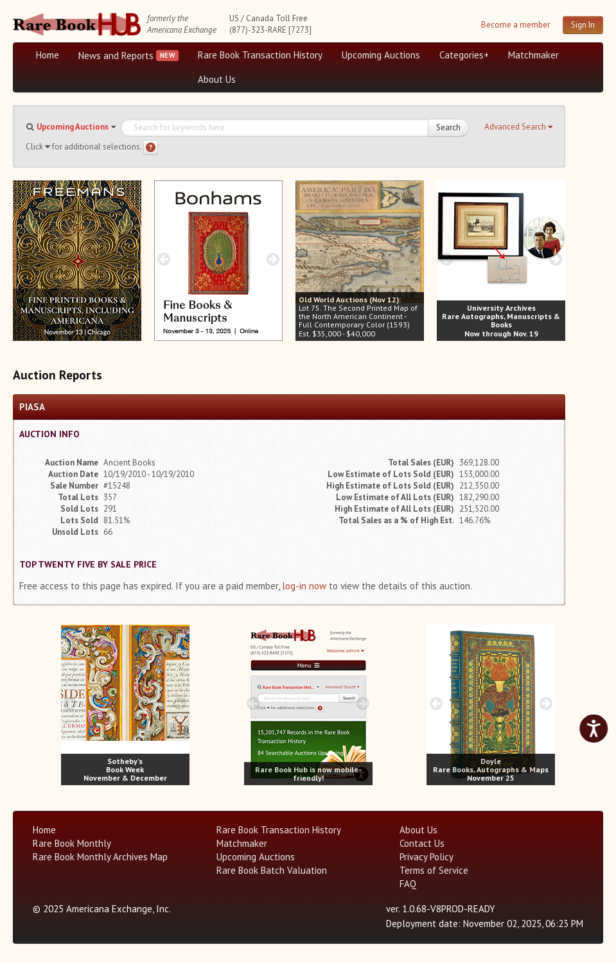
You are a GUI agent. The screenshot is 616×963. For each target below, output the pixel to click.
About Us (217, 79)
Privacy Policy (426, 857)
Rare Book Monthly (72, 843)
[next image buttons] (132, 259)
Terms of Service (434, 870)
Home (47, 55)
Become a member (515, 24)
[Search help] (150, 147)
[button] (518, 127)
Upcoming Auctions (381, 55)
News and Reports (116, 55)
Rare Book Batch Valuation (271, 870)
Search (448, 127)
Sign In (583, 24)
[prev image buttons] (22, 259)
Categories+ (464, 55)
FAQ (408, 884)
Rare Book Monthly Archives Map (100, 857)
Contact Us (422, 843)
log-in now (304, 586)
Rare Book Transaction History (260, 55)
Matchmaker (533, 55)
